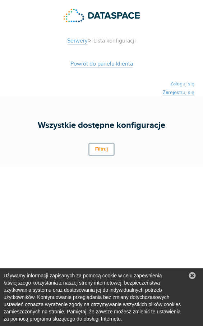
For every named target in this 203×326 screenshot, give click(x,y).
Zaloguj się (182, 84)
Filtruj (101, 149)
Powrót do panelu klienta (101, 63)
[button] (192, 275)
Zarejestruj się (178, 92)
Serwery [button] (77, 40)
